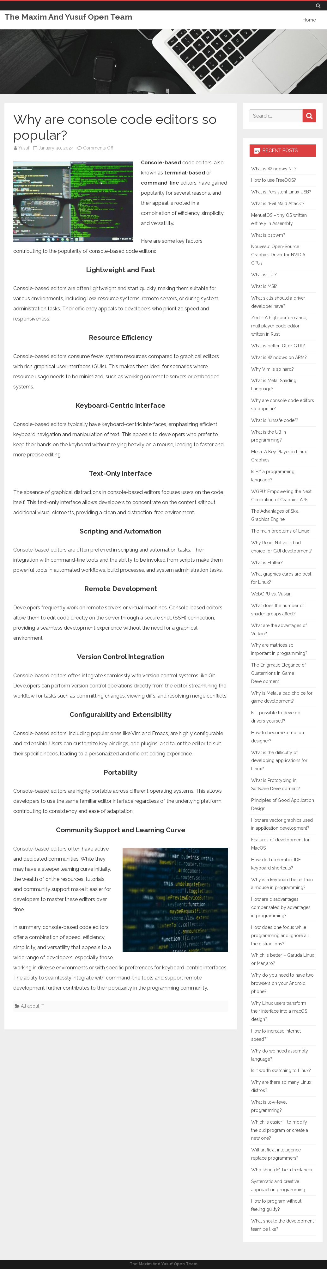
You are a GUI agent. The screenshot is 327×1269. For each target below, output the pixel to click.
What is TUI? (264, 274)
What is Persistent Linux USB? (281, 191)
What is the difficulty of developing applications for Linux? (279, 761)
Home (309, 20)
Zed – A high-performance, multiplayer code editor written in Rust (279, 326)
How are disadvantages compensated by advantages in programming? (281, 907)
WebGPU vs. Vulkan (271, 593)
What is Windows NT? (274, 168)
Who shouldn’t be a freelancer (282, 1169)
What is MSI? (264, 286)
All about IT (32, 1006)
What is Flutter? (267, 562)
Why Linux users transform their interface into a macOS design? (279, 1011)
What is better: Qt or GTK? (278, 345)
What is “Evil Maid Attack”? (278, 203)
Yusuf (23, 147)
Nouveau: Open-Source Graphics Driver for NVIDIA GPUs (278, 254)
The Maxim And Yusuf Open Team (68, 17)
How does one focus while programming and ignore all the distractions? (280, 935)
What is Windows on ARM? (279, 357)
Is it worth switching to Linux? (281, 1070)
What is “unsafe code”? (274, 420)
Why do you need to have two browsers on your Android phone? (282, 983)
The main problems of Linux (280, 531)
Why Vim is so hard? (272, 369)
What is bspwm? (268, 235)
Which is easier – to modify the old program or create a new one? (279, 1130)
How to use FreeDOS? (273, 180)
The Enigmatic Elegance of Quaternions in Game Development (278, 673)
